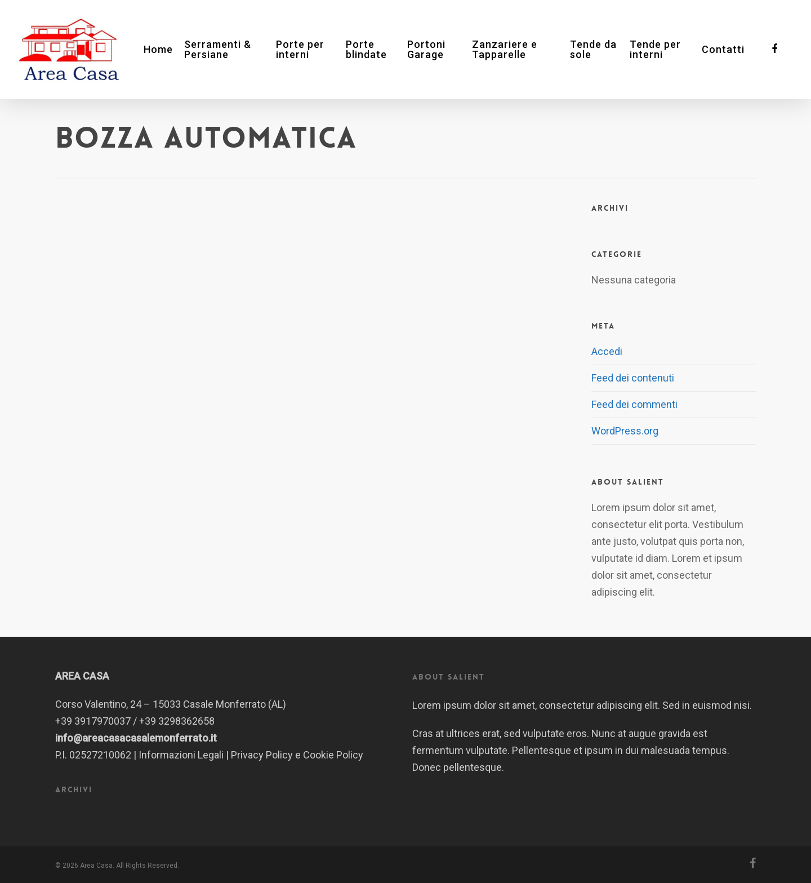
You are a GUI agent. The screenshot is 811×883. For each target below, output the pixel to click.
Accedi (606, 351)
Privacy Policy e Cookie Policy (297, 755)
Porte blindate (366, 49)
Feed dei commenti (634, 404)
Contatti (723, 50)
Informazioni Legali (181, 755)
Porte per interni (300, 49)
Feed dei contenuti (632, 378)
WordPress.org (624, 431)
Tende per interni (655, 49)
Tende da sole (593, 49)
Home (158, 50)
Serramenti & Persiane (217, 49)
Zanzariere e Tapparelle (504, 49)
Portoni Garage (426, 49)
